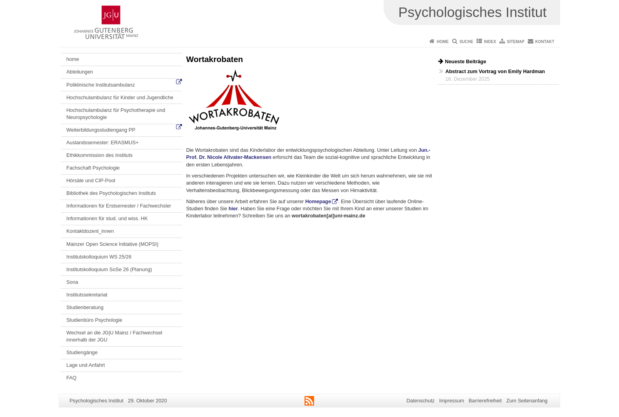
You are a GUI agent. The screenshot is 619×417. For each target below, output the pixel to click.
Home (442, 42)
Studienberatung (84, 307)
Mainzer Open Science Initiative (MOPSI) (112, 244)
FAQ (71, 378)
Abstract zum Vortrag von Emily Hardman (495, 71)
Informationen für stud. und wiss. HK (107, 218)
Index (490, 42)
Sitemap (515, 42)
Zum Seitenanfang (527, 401)
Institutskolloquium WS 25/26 (98, 257)
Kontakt (544, 42)
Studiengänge (82, 352)
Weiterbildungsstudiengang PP (100, 130)
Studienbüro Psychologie (94, 320)
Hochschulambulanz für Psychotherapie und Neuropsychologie (115, 113)
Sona (72, 282)
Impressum (451, 401)
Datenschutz (421, 401)
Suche (466, 42)
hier (233, 208)
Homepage (318, 201)
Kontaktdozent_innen (90, 231)
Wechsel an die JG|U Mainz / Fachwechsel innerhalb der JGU (114, 336)
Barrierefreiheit (485, 401)
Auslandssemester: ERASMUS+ (102, 142)
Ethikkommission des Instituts (99, 155)
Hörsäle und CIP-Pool (90, 180)
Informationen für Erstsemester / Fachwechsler (118, 206)
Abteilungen (79, 72)
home (72, 59)
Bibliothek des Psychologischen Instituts (111, 193)
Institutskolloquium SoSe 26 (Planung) (109, 269)
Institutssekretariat (86, 295)
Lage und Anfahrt (85, 365)
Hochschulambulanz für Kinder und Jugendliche (119, 97)
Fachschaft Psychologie (93, 168)
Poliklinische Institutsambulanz (100, 85)
